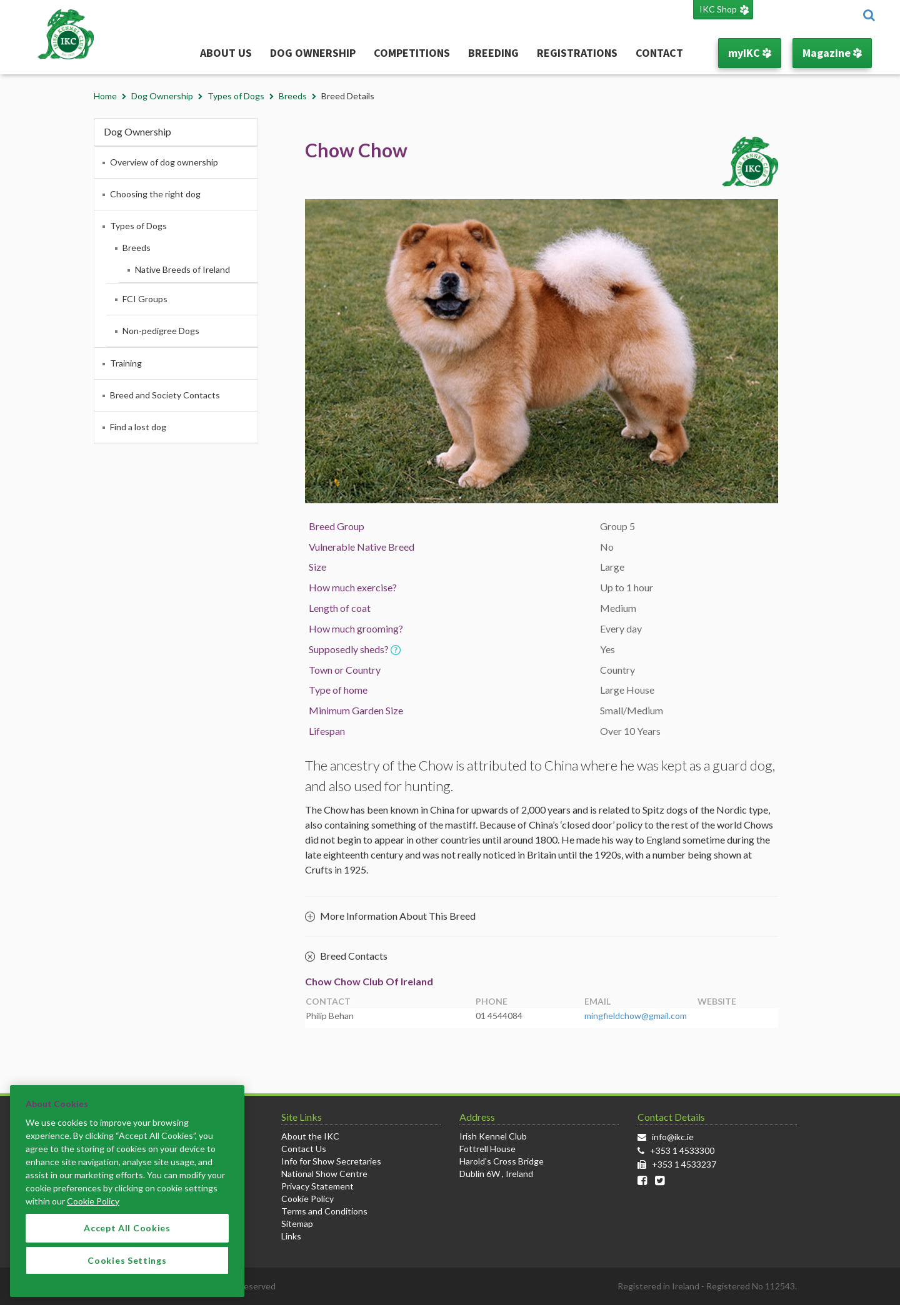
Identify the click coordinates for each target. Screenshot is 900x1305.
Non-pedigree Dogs (160, 330)
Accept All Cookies (127, 1235)
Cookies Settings (127, 1268)
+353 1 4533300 (682, 1150)
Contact (659, 53)
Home (105, 96)
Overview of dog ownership (164, 162)
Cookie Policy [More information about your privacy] (93, 1208)
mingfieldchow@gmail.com (635, 1015)
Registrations (577, 53)
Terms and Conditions (324, 1211)
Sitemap (297, 1223)
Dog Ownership (313, 53)
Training (126, 363)
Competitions (412, 53)
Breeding (493, 53)
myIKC (749, 53)
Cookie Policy (307, 1198)
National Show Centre (324, 1173)
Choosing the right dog (155, 194)
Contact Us (303, 1148)
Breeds (293, 96)
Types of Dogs (236, 96)
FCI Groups (145, 298)
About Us (226, 53)
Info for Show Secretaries (331, 1161)
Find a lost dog (138, 426)
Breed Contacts (346, 956)
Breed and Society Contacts (165, 395)
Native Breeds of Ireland (182, 269)
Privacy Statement (317, 1186)
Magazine (832, 53)
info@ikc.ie (673, 1136)
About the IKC (310, 1136)
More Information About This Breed (390, 916)
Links (291, 1236)
